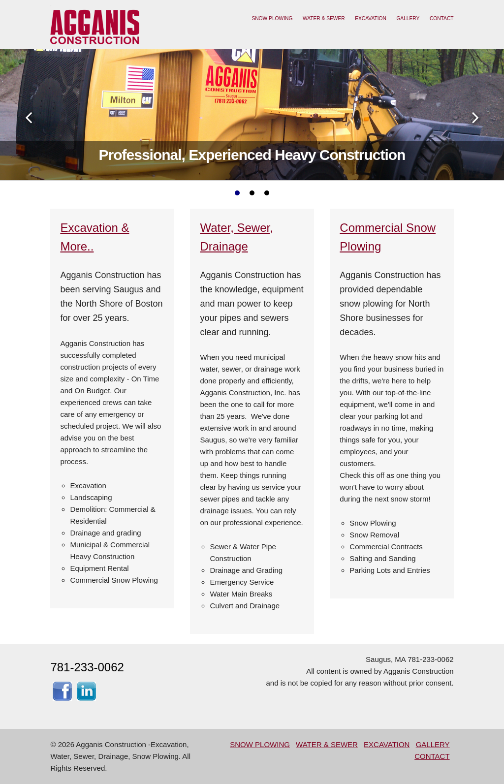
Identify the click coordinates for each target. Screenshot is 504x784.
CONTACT (442, 18)
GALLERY (407, 18)
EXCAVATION (370, 18)
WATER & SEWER (324, 18)
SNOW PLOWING (272, 18)
